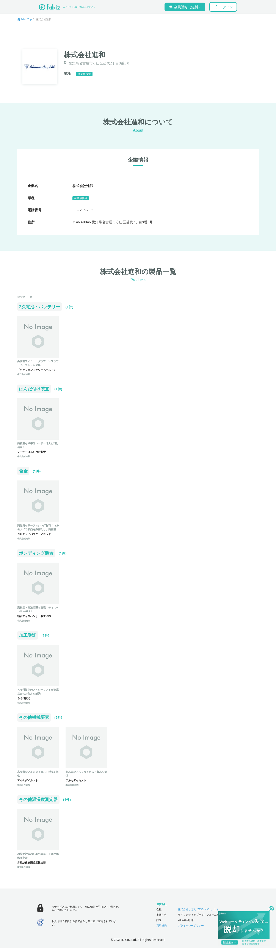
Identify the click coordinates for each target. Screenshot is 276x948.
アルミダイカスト (27, 780)
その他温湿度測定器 (38, 799)
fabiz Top (26, 19)
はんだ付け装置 (34, 389)
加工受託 (27, 635)
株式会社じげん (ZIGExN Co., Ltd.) (198, 909)
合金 (23, 471)
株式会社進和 (23, 374)
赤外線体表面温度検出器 (31, 862)
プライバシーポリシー (191, 925)
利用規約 (161, 925)
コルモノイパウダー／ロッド (34, 534)
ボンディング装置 (36, 553)
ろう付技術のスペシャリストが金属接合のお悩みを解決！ (38, 691)
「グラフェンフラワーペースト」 (36, 370)
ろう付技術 (23, 698)
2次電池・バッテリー (39, 307)
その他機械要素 (34, 717)
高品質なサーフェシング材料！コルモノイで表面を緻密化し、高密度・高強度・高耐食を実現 (38, 529)
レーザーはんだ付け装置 (31, 452)
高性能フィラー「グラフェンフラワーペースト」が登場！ (38, 363)
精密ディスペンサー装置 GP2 (34, 616)
